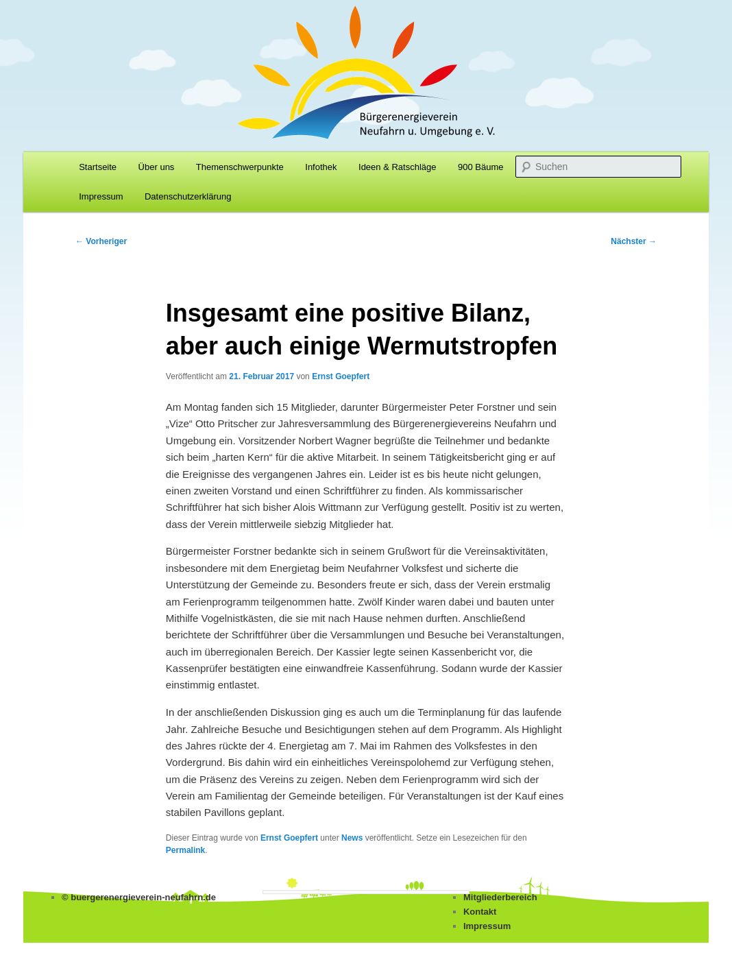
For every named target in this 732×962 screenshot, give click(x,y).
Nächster (634, 241)
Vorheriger (101, 241)
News (352, 838)
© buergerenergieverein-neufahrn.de (139, 897)
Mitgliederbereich (500, 897)
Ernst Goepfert (340, 376)
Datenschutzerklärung (188, 196)
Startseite (98, 167)
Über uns (156, 167)
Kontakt (479, 911)
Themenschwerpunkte (240, 167)
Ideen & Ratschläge (397, 167)
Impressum (101, 196)
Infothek (321, 167)
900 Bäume (481, 167)
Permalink (185, 850)
